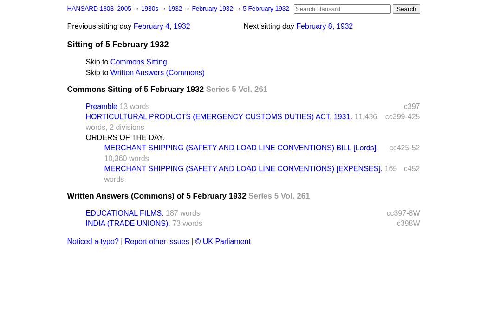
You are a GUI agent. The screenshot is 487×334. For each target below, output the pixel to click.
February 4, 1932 (162, 26)
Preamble (101, 106)
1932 (176, 8)
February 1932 (213, 8)
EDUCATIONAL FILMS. (125, 213)
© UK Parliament (223, 241)
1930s (150, 8)
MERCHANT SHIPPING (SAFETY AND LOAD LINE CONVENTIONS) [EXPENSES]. (243, 169)
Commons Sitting (138, 62)
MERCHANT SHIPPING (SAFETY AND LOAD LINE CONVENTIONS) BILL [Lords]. (241, 148)
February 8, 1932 (324, 26)
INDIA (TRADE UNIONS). (128, 223)
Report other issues (157, 241)
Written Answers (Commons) (157, 73)
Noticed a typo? (93, 241)
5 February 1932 (266, 8)
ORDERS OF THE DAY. (125, 137)
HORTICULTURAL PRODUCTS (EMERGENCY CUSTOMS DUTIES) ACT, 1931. (219, 117)
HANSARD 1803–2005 (99, 8)
